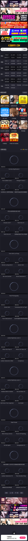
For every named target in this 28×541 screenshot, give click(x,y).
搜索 (25, 49)
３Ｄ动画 (25, 61)
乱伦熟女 (19, 69)
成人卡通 (19, 67)
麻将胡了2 (7, 57)
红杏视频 (7, 87)
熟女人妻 (7, 63)
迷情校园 (7, 81)
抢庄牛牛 (25, 57)
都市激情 (7, 79)
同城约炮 (7, 85)
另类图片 (25, 75)
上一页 (11, 493)
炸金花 (12, 57)
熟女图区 (19, 75)
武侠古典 (25, 79)
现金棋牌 (19, 57)
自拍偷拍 (13, 61)
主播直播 (19, 63)
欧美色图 (19, 73)
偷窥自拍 (7, 73)
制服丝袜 (7, 69)
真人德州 (13, 55)
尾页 (22, 493)
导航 (2, 86)
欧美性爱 (25, 67)
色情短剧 (13, 87)
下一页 (16, 493)
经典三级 (13, 69)
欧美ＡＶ (19, 61)
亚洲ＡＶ (7, 61)
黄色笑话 (19, 81)
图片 (2, 74)
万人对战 (19, 55)
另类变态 (25, 69)
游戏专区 (25, 55)
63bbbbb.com (14, 45)
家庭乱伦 (13, 79)
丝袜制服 (13, 63)
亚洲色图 (13, 73)
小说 (2, 80)
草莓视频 (19, 85)
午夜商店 (13, 85)
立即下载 (23, 537)
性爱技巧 (25, 81)
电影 (2, 68)
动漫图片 (25, 73)
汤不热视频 (25, 85)
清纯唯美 (13, 75)
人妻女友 (19, 79)
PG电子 (7, 55)
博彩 (2, 56)
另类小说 (13, 81)
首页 (6, 493)
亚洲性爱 (7, 67)
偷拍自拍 (13, 67)
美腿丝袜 (7, 75)
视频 (2, 62)
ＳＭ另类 (25, 63)
